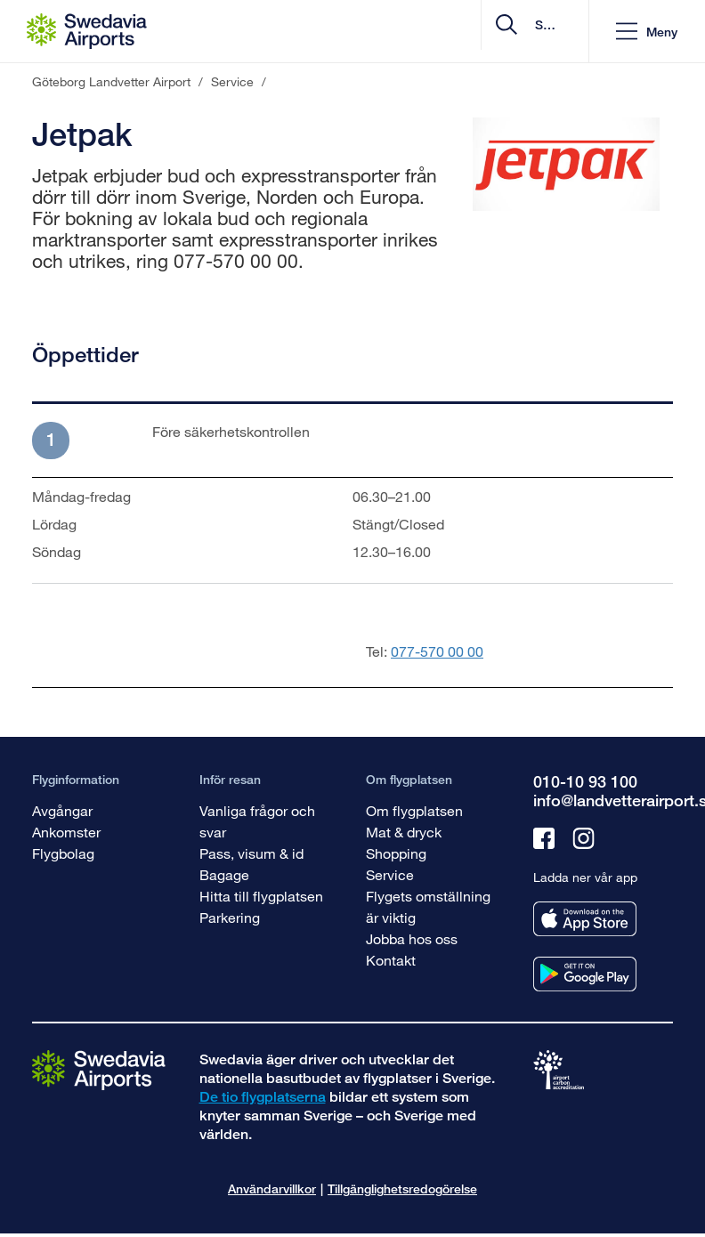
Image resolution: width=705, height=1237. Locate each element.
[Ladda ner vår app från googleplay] (584, 974)
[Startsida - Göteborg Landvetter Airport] (87, 31)
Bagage (224, 874)
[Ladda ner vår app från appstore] (584, 919)
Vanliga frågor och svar (257, 821)
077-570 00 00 (437, 651)
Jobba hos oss (412, 938)
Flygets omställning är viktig (428, 906)
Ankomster (66, 831)
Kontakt (391, 959)
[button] (646, 31)
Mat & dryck (404, 831)
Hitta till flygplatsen (261, 895)
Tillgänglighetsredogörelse (402, 1188)
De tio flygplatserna (262, 1096)
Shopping (396, 853)
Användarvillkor (272, 1188)
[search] (469, 32)
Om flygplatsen (414, 810)
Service (390, 874)
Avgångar (62, 810)
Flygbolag (63, 853)
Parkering (229, 917)
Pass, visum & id (251, 853)
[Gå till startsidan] (99, 1069)
